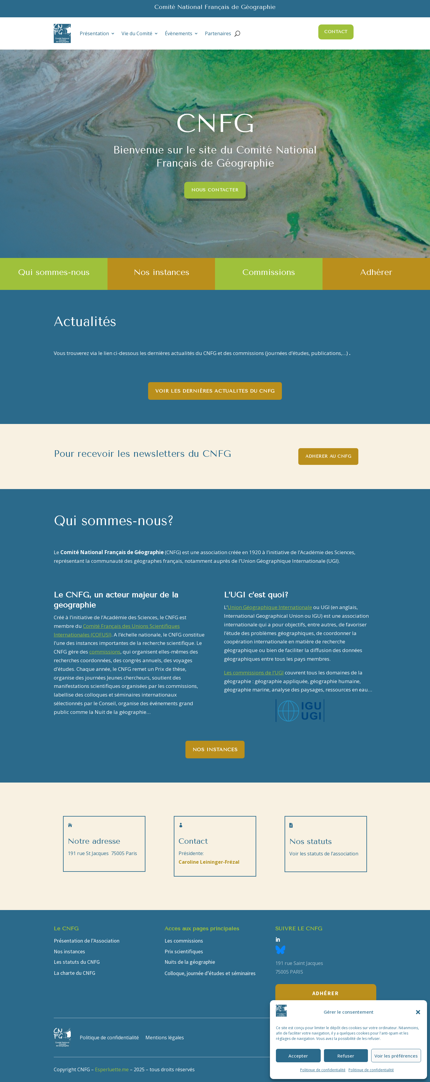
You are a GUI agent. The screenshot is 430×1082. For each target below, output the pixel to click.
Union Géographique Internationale (270, 607)
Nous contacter (215, 190)
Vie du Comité (137, 33)
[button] (418, 1012)
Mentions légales (164, 1037)
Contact (336, 31)
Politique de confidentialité (322, 1069)
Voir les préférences (396, 1056)
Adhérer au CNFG (328, 456)
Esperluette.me (112, 1069)
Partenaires (218, 33)
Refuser (345, 1056)
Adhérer (325, 993)
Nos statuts (310, 841)
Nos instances (215, 749)
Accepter (298, 1056)
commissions (104, 651)
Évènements (178, 33)
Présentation (94, 33)
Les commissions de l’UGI (254, 672)
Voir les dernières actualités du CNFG (215, 391)
